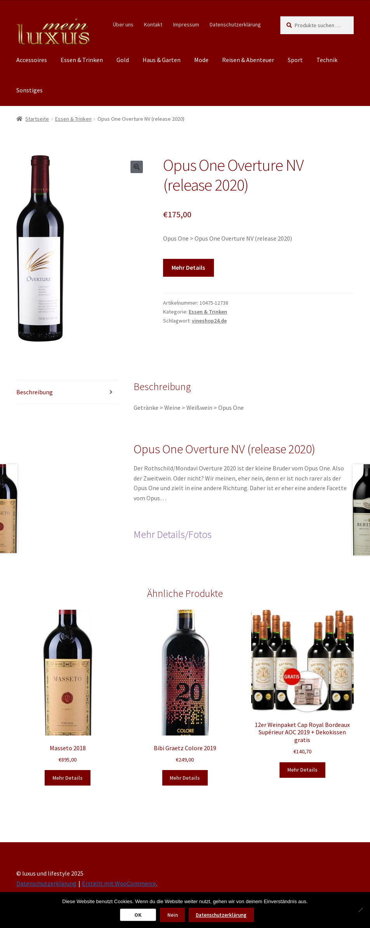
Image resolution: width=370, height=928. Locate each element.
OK (138, 914)
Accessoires (31, 60)
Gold (122, 60)
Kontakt (153, 24)
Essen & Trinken (82, 60)
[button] (136, 167)
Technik (326, 60)
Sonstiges (29, 90)
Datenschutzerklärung (235, 24)
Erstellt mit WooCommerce (119, 883)
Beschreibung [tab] (34, 392)
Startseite (37, 118)
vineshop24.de (209, 320)
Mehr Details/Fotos (173, 534)
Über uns (123, 24)
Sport (295, 60)
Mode (201, 60)
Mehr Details (188, 267)
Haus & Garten (161, 60)
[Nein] (360, 910)
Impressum (186, 24)
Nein (172, 915)
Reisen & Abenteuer (248, 60)
